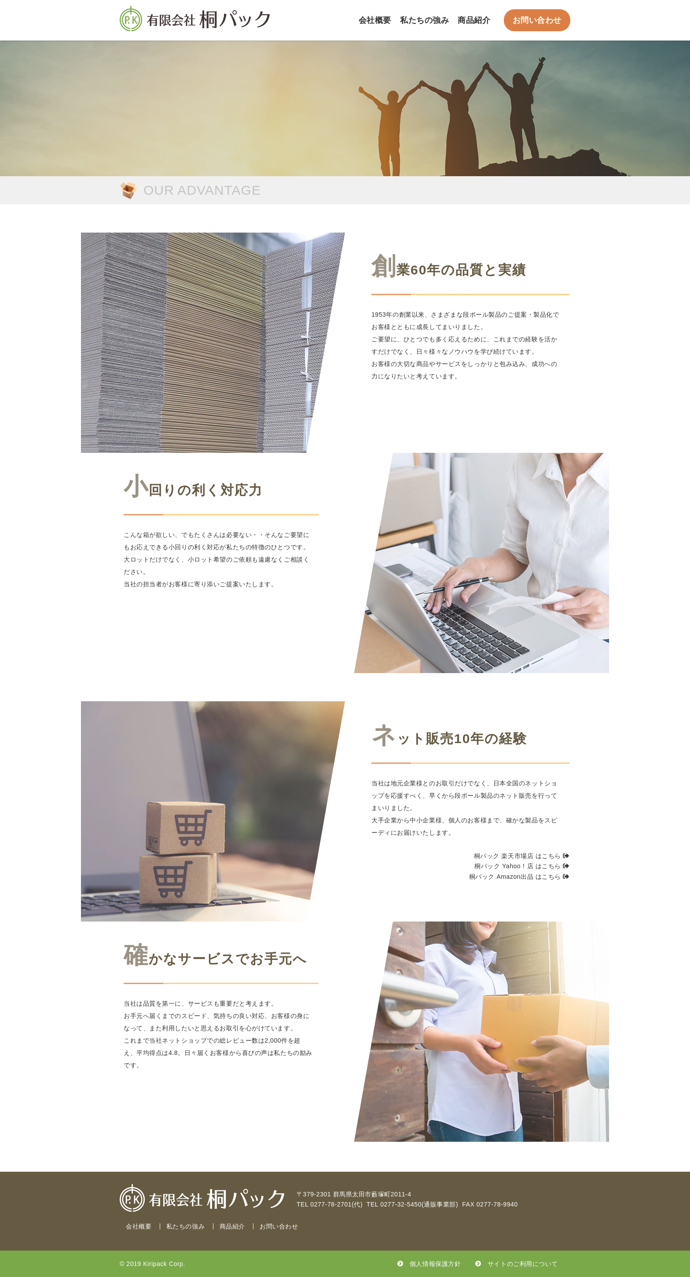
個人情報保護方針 (435, 1263)
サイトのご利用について (523, 1263)
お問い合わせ (537, 20)
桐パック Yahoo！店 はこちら (521, 866)
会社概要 (375, 20)
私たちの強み (424, 20)
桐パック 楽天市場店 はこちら (521, 855)
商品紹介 (474, 20)
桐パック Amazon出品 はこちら (519, 876)
